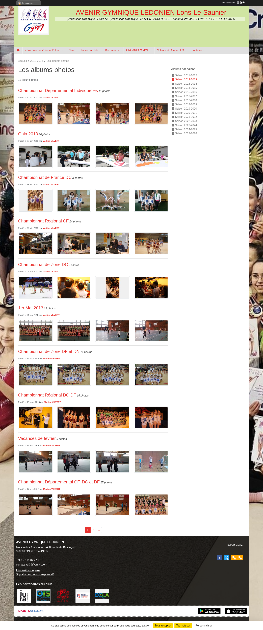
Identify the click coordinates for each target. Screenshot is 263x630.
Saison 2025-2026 (186, 133)
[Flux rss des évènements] (240, 557)
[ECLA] (102, 595)
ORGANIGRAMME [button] (138, 50)
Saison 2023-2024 (186, 125)
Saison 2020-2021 (186, 112)
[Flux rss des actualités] (234, 557)
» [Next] (99, 530)
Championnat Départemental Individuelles (58, 90)
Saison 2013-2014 (186, 83)
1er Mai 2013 (30, 308)
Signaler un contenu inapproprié (35, 574)
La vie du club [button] (89, 50)
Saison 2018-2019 (186, 104)
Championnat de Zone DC (43, 264)
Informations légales (28, 570)
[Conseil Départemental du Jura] (24, 595)
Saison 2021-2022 (186, 116)
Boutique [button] (197, 50)
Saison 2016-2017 (186, 96)
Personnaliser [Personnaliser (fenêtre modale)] (204, 625)
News (72, 50)
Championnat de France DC (45, 177)
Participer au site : (233, 3)
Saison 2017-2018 (186, 100)
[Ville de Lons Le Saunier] (63, 595)
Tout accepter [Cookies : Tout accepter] (163, 625)
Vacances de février (37, 438)
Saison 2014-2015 (186, 87)
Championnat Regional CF (43, 221)
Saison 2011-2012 (186, 75)
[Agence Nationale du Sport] (82, 595)
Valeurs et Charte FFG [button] (170, 50)
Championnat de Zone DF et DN (49, 351)
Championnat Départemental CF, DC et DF (59, 482)
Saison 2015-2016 (186, 92)
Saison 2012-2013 (186, 79)
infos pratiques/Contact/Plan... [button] (43, 50)
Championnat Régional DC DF (47, 395)
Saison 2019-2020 (186, 108)
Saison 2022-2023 (186, 121)
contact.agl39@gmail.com (31, 564)
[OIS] (43, 595)
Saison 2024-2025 (186, 129)
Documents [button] (112, 50)
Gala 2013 (28, 133)
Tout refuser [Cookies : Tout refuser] (183, 625)
